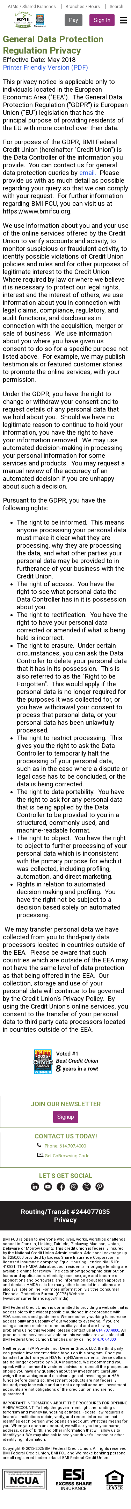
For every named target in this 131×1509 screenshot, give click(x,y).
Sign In (102, 20)
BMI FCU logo (30, 19)
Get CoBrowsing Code (63, 1155)
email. (87, 173)
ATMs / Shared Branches (32, 6)
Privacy (65, 1220)
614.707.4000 (107, 1330)
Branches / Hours (83, 6)
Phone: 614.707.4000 (61, 1146)
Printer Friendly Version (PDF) (45, 67)
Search (116, 6)
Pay (73, 20)
